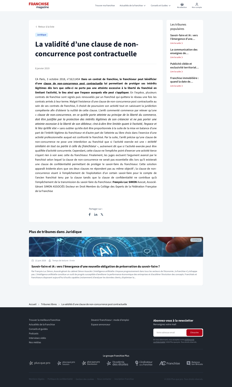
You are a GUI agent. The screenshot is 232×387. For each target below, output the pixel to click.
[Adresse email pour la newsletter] (169, 332)
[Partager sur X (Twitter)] (102, 214)
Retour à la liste (44, 26)
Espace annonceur (100, 324)
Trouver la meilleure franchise (44, 320)
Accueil (32, 304)
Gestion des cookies (85, 379)
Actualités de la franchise (42, 324)
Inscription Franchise (124, 379)
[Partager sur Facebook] (89, 214)
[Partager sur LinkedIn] (95, 214)
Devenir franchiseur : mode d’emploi (110, 320)
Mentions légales (36, 379)
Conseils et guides (38, 329)
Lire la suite (176, 43)
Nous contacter (104, 379)
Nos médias (35, 342)
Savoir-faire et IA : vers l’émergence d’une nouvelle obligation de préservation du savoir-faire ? (95, 266)
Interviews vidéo (37, 338)
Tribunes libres (49, 304)
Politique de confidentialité (60, 379)
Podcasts (33, 333)
